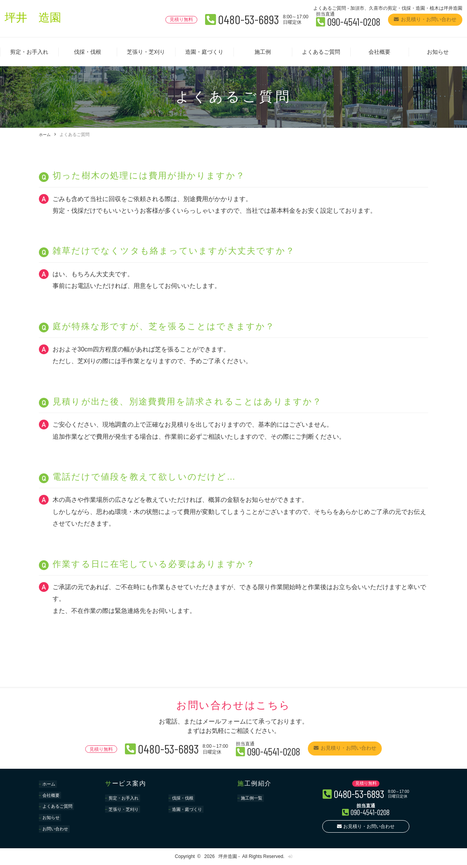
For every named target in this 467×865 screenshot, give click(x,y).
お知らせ (438, 52)
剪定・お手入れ (29, 52)
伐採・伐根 (87, 52)
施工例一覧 (253, 797)
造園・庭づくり (204, 52)
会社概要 (379, 52)
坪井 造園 (36, 19)
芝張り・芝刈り (146, 52)
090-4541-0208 (333, 21)
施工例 (263, 52)
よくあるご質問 (321, 52)
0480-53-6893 (216, 19)
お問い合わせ (57, 818)
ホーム (45, 134)
